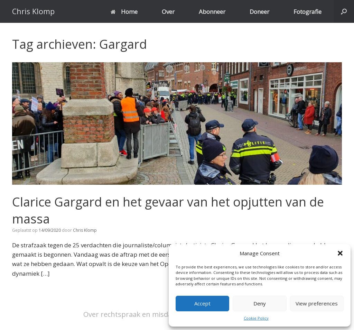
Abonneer (212, 12)
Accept (202, 303)
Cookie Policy (256, 318)
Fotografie (308, 12)
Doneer (259, 12)
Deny (259, 303)
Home (124, 12)
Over (168, 12)
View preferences (317, 303)
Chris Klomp (85, 230)
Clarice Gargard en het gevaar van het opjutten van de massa (168, 210)
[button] (340, 253)
